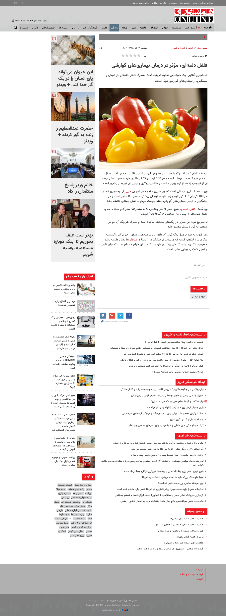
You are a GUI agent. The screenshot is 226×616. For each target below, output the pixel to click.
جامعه (143, 28)
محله (124, 28)
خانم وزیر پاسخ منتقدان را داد (79, 188)
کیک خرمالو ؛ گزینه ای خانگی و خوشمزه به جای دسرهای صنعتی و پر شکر (166, 366)
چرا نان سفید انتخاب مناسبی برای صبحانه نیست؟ (177, 372)
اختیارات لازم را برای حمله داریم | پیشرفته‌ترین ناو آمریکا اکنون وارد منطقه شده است (160, 489)
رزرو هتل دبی (77, 536)
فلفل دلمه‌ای (187, 209)
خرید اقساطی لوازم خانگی (78, 510)
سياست (176, 28)
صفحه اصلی (202, 48)
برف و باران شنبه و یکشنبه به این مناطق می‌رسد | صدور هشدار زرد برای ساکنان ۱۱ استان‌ (158, 443)
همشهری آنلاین (192, 15)
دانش (104, 28)
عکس (35, 28)
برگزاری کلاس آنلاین (81, 527)
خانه (208, 28)
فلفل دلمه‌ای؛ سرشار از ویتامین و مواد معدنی (180, 531)
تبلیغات (199, 579)
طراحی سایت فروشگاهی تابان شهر (73, 521)
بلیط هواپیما (77, 515)
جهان (165, 28)
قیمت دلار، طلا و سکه (191, 575)
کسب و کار (22, 28)
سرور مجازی (64, 493)
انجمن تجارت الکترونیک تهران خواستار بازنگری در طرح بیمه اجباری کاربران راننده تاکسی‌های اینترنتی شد (63, 422)
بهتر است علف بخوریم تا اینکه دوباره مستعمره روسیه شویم (73, 244)
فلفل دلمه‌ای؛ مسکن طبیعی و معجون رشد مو (179, 525)
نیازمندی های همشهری (179, 3)
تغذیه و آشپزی (178, 48)
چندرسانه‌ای (48, 28)
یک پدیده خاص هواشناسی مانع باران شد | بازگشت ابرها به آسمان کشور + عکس (161, 501)
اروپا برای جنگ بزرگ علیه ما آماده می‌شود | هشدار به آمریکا (172, 477)
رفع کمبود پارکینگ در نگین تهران (186, 420)
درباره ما (199, 570)
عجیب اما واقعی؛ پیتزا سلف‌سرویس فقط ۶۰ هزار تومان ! (174, 342)
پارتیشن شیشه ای (70, 502)
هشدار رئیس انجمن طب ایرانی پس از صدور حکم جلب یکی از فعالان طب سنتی (162, 414)
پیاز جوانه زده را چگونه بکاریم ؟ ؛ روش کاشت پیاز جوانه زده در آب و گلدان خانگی (161, 360)
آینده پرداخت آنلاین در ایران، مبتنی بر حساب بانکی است (64, 289)
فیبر (128, 191)
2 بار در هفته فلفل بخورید (190, 537)
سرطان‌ (133, 239)
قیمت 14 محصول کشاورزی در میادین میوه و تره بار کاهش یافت (170, 549)
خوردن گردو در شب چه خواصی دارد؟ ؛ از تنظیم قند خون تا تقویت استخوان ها (163, 354)
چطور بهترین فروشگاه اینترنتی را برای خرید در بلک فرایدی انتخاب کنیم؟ (63, 381)
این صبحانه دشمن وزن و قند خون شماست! (180, 483)
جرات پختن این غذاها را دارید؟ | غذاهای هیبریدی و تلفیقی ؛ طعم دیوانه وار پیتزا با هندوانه (156, 348)
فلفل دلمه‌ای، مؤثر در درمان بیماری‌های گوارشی (159, 66)
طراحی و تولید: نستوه (115, 610)
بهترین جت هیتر (82, 485)
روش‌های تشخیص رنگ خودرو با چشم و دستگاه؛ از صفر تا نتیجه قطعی (63, 323)
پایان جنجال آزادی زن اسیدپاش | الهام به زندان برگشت (175, 408)
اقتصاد (154, 28)
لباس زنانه (78, 493)
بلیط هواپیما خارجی (81, 498)
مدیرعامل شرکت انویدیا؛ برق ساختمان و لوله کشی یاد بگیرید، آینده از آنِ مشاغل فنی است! (63, 401)
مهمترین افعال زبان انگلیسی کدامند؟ (65, 303)
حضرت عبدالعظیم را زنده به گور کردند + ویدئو (74, 135)
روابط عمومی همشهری (139, 3)
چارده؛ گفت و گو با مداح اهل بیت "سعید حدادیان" (177, 402)
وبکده (88, 493)
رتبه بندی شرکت (75, 489)
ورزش (75, 28)
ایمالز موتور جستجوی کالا (72, 506)
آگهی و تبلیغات (159, 3)
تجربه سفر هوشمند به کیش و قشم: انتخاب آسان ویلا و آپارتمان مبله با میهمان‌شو (63, 342)
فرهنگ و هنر (90, 28)
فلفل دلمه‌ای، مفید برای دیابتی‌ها (186, 519)
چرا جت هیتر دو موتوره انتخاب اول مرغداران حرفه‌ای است (63, 461)
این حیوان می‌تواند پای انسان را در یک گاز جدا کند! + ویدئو (74, 78)
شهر (133, 28)
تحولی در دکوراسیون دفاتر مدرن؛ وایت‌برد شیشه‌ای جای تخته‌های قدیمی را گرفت (63, 444)
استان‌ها (63, 28)
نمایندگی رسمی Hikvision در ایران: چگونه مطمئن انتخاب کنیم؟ (64, 362)
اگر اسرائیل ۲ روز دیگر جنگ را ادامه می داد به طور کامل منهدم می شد (167, 449)
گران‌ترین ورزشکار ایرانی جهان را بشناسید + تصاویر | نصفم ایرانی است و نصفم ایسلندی (159, 495)
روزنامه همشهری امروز (203, 3)
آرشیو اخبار (191, 28)
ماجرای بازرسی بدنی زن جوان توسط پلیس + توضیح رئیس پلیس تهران (167, 396)
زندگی (114, 28)
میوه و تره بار (198, 297)
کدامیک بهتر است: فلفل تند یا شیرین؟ (183, 543)
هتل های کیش (76, 531)
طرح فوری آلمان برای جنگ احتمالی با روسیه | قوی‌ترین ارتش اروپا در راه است (163, 471)
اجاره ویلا (60, 489)
